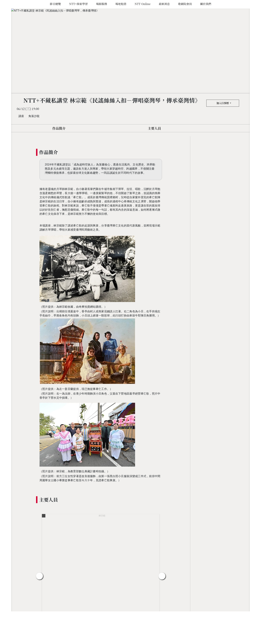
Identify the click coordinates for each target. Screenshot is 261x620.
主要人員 (154, 128)
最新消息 (164, 4)
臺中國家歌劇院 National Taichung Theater (7, 310)
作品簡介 (59, 128)
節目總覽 (55, 4)
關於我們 (205, 4)
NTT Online (142, 4)
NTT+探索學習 (78, 4)
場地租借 (120, 4)
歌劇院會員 (185, 4)
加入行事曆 (222, 103)
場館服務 (101, 4)
